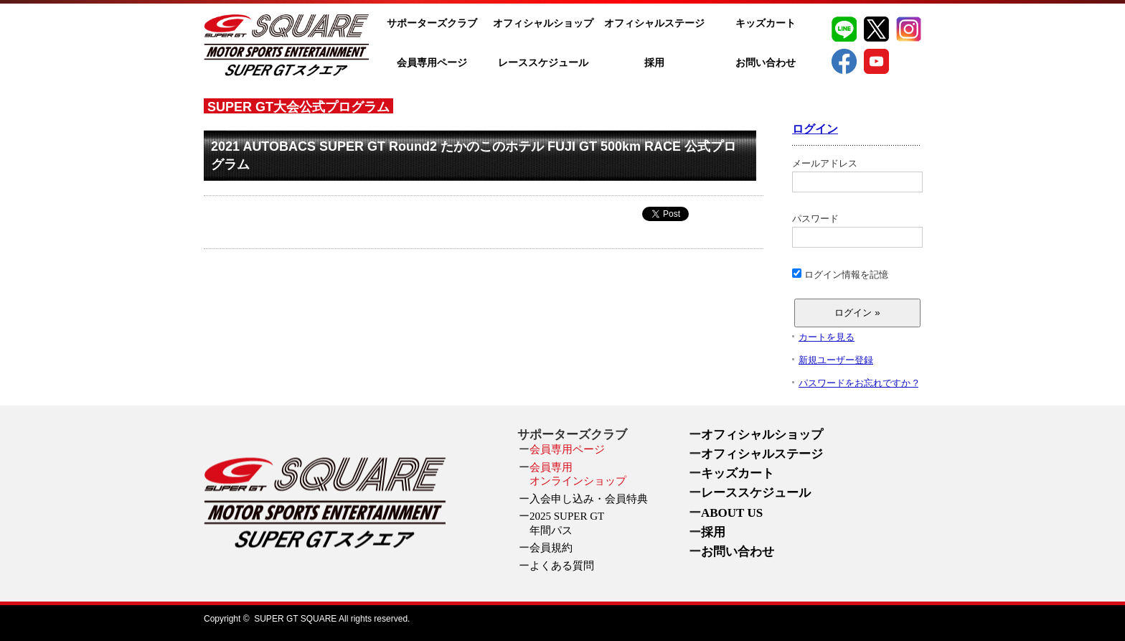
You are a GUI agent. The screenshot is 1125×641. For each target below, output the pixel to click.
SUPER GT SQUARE (295, 619)
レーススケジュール (543, 62)
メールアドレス (856, 175)
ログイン (815, 129)
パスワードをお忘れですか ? (858, 383)
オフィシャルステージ (654, 23)
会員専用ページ (432, 62)
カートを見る (827, 337)
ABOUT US (732, 513)
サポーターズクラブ (432, 23)
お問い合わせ (765, 62)
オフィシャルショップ (543, 23)
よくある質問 (561, 565)
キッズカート (765, 23)
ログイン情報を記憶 (840, 274)
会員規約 (551, 547)
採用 (654, 62)
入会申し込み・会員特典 (588, 499)
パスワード (856, 230)
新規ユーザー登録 (836, 360)
